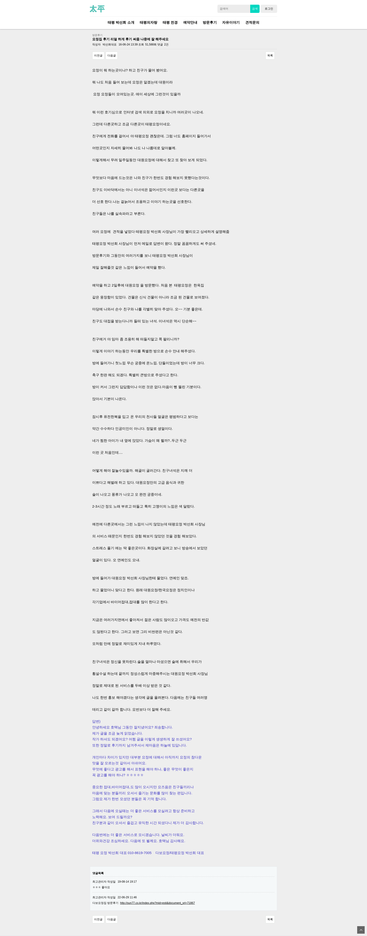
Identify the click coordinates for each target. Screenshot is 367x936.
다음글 (111, 55)
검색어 (224, 7)
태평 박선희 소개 (121, 22)
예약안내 (190, 22)
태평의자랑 (148, 22)
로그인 (269, 8)
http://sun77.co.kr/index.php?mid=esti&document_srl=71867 (157, 903)
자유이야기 (231, 22)
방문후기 (210, 22)
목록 (270, 55)
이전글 (98, 55)
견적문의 (252, 22)
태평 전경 (170, 22)
